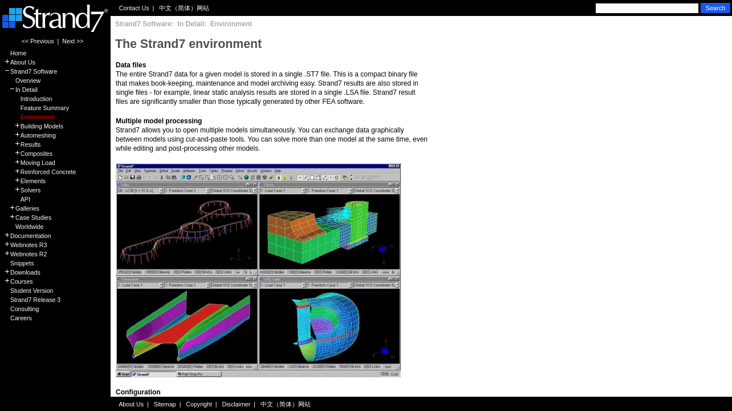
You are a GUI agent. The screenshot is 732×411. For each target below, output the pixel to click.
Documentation (27, 235)
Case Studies (27, 217)
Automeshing (30, 135)
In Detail (21, 89)
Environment (29, 117)
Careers (18, 318)
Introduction (28, 98)
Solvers (22, 190)
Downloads (22, 272)
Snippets (19, 263)
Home (15, 53)
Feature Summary (36, 107)
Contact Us (134, 8)
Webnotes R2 (25, 254)
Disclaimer (236, 404)
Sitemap (165, 404)
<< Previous (38, 41)
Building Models (33, 126)
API (17, 199)
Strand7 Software (30, 71)
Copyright (199, 404)
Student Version (28, 290)
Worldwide (23, 226)
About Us (19, 62)
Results (22, 144)
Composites (28, 153)
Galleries (21, 208)
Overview (22, 80)
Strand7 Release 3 (32, 299)
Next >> (72, 41)
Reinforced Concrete (40, 171)
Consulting (21, 308)
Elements (25, 181)
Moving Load (29, 162)
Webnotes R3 (25, 244)
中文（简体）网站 (184, 8)
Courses (18, 281)
